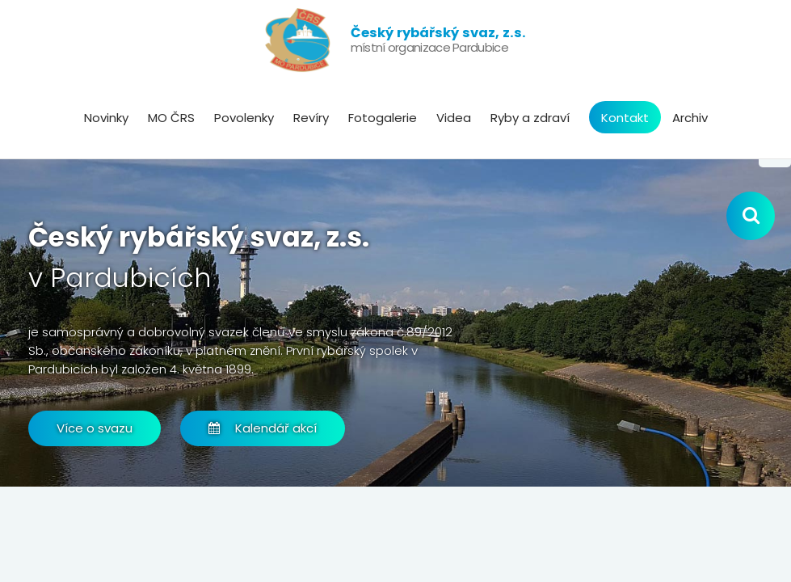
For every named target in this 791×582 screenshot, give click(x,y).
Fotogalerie (382, 117)
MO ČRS (171, 117)
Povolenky (244, 117)
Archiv (690, 117)
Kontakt (625, 117)
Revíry (311, 117)
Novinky (106, 117)
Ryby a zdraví (530, 117)
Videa (453, 117)
